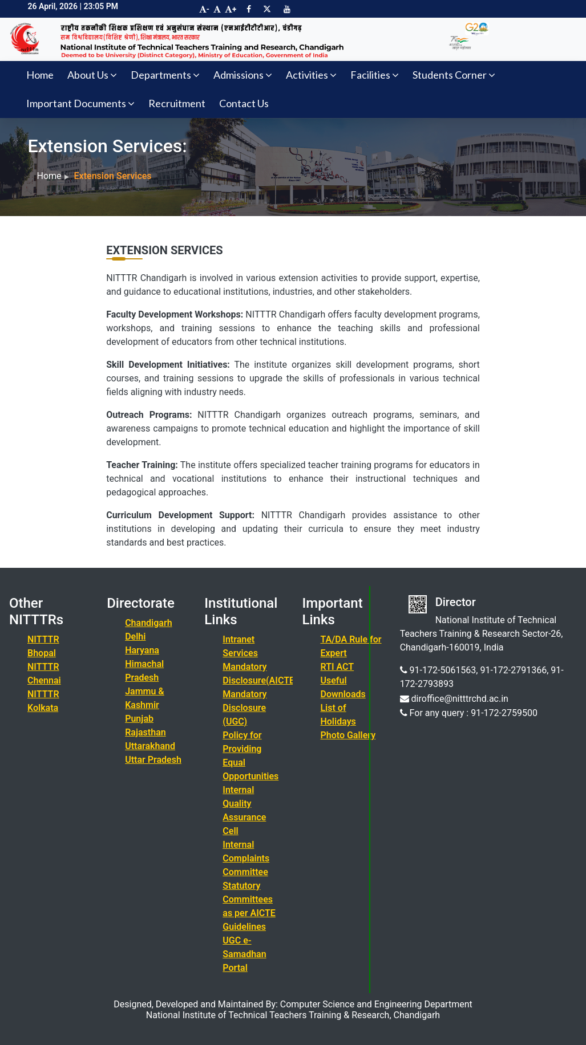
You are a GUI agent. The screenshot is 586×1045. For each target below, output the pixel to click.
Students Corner (454, 74)
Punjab (139, 718)
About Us (92, 74)
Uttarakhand (150, 746)
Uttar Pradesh (153, 759)
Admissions (242, 74)
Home (40, 74)
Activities (311, 74)
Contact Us (244, 103)
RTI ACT (337, 666)
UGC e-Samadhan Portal (244, 954)
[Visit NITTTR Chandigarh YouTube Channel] (287, 9)
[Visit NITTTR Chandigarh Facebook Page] (248, 9)
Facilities (374, 74)
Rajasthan (145, 732)
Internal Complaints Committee (246, 858)
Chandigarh (148, 622)
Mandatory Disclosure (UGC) (244, 708)
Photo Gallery (347, 735)
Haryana (142, 650)
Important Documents (80, 103)
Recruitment (176, 103)
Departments (165, 74)
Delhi (135, 636)
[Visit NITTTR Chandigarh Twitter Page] (267, 9)
